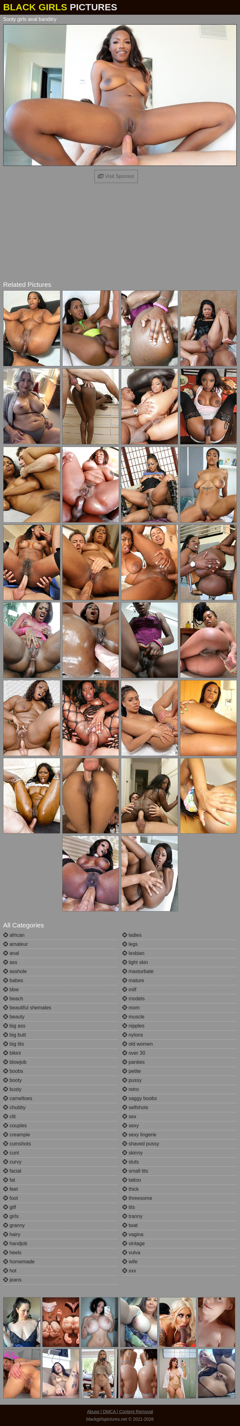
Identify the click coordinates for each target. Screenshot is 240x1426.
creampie (16, 1134)
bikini (12, 1053)
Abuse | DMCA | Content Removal (120, 1411)
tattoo (131, 1180)
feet (10, 1189)
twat (130, 1225)
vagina (132, 1234)
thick (130, 1189)
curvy (12, 1162)
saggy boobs (139, 1098)
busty (12, 1089)
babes (13, 980)
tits (128, 1207)
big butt (14, 1035)
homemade (19, 1261)
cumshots (17, 1143)
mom (131, 1007)
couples (15, 1125)
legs (130, 944)
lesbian (133, 953)
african (13, 935)
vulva (131, 1252)
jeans (12, 1279)
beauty (13, 1016)
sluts (130, 1162)
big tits (13, 1044)
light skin (135, 962)
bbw (11, 989)
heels (12, 1252)
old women (137, 1044)
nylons (132, 1035)
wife (130, 1261)
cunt (11, 1152)
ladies (132, 935)
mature (133, 980)
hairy (11, 1234)
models (133, 998)
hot (10, 1270)
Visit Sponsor (116, 176)
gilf (9, 1207)
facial (12, 1171)
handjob (15, 1243)
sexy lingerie (139, 1134)
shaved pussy (140, 1143)
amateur (15, 944)
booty (12, 1080)
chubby (14, 1107)
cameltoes (17, 1098)
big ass (14, 1025)
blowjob (15, 1062)
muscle (133, 1016)
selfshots (135, 1107)
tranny (132, 1216)
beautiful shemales (27, 1007)
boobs (13, 1071)
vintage (133, 1243)
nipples (133, 1025)
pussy (132, 1080)
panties (133, 1062)
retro (130, 1089)
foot (10, 1198)
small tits (135, 1171)
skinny (132, 1152)
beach (13, 998)
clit (9, 1116)
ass (10, 962)
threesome (137, 1198)
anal (11, 953)
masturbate (137, 971)
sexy (130, 1125)
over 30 (133, 1053)
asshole (15, 971)
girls (11, 1216)
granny (14, 1225)
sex (129, 1116)
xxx (129, 1270)
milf (129, 989)
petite (131, 1071)
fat (9, 1180)
